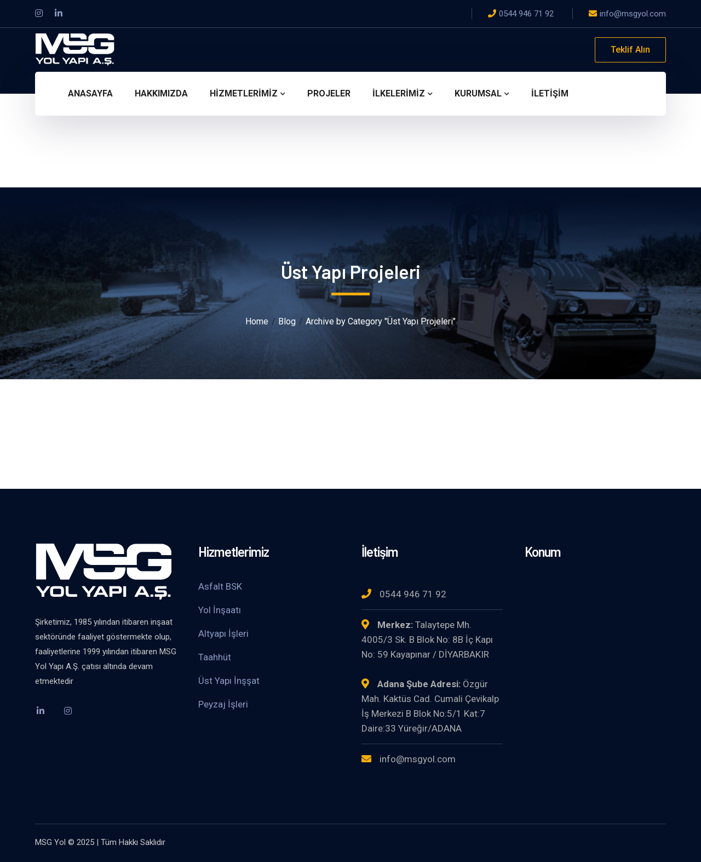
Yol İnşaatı (219, 609)
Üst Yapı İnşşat (229, 680)
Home (256, 321)
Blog (287, 321)
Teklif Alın (630, 49)
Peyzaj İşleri (223, 704)
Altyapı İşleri (223, 633)
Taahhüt (214, 657)
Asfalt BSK (220, 586)
